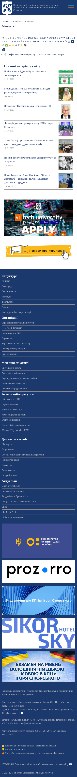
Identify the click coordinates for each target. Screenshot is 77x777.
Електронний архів (11, 420)
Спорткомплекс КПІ (11, 333)
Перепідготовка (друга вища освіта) (19, 378)
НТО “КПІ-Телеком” (12, 328)
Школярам (7, 444)
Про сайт (59, 702)
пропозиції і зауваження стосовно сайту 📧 (51, 764)
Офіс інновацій (9, 354)
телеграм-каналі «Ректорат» (50, 753)
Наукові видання (10, 404)
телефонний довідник (30, 723)
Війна (4, 507)
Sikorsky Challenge (11, 486)
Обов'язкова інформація (29, 702)
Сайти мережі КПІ (11, 399)
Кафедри (6, 307)
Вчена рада (7, 286)
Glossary (17, 21)
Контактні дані (9, 702)
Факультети (7, 302)
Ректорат (6, 281)
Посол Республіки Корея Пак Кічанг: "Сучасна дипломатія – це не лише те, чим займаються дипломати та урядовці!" (27, 179)
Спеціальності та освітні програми (19, 501)
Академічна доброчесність (15, 496)
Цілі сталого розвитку (12, 517)
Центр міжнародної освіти (15, 388)
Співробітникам (9, 475)
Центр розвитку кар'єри (13, 348)
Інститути (6, 296)
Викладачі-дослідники (13, 491)
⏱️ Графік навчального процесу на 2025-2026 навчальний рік (34, 54)
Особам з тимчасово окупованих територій (23, 454)
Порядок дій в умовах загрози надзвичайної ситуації (31, 745)
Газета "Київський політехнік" (16, 425)
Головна (6, 21)
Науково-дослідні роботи (14, 414)
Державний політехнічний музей (18, 323)
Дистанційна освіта (11, 368)
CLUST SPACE (9, 512)
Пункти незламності (15, 749)
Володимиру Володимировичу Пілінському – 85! (28, 106)
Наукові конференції (12, 409)
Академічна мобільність (13, 373)
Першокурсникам (10, 460)
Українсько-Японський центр (16, 343)
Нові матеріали (16, 706)
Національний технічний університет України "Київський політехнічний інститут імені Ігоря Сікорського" (36, 7)
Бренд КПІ (48, 702)
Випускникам (8, 470)
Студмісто (7, 338)
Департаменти (9, 291)
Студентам (7, 465)
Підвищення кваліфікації (14, 383)
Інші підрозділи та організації (16, 312)
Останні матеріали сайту (22, 66)
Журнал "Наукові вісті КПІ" (15, 430)
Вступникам (8, 449)
